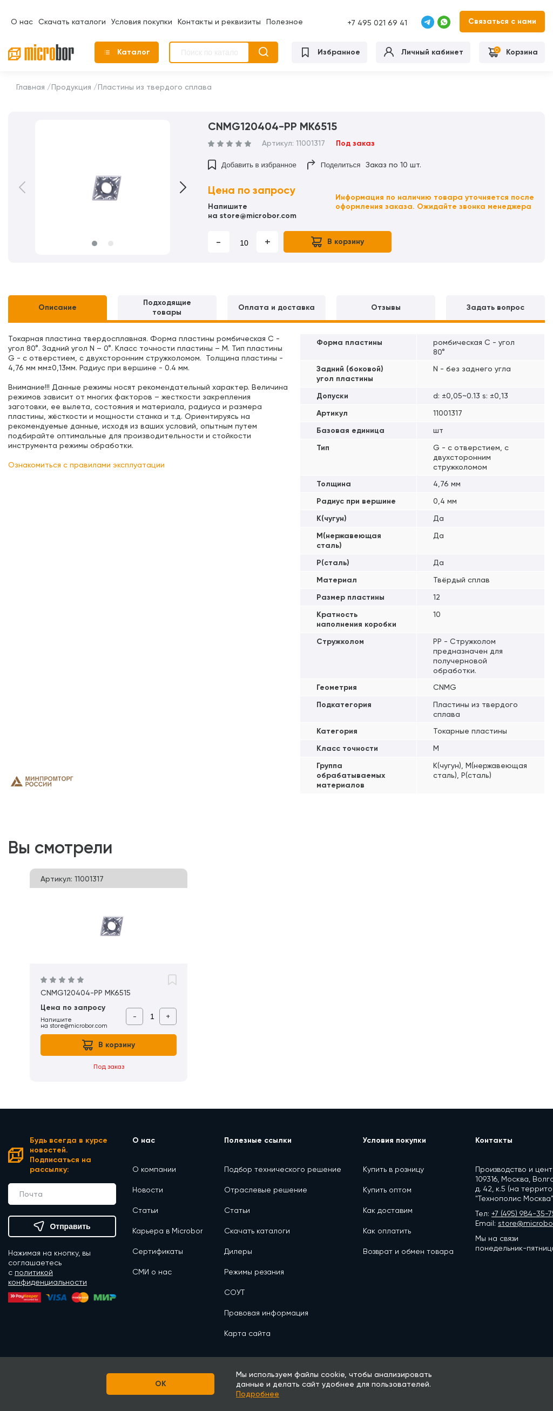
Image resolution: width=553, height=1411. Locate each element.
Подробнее (257, 1393)
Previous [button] (30, 187)
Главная (30, 87)
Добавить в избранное (252, 164)
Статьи (145, 1210)
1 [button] (94, 243)
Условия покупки (141, 21)
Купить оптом (387, 1189)
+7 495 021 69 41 (377, 22)
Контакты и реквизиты (219, 21)
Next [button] (175, 187)
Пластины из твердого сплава (155, 87)
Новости (147, 1189)
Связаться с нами (502, 21)
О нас (22, 21)
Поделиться (334, 164)
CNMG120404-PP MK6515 (86, 992)
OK (160, 1383)
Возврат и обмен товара (408, 1251)
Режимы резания (254, 1271)
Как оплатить (387, 1230)
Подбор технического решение (282, 1169)
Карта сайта (247, 1333)
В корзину (337, 241)
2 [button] (110, 243)
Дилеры (238, 1251)
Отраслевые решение (265, 1189)
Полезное (284, 21)
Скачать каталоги (72, 21)
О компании (154, 1169)
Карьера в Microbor (167, 1230)
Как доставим (388, 1210)
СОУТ (234, 1292)
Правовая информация (266, 1312)
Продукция (71, 87)
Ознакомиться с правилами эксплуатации (86, 464)
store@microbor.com (258, 215)
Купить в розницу (393, 1169)
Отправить (61, 1226)
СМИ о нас (152, 1271)
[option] (102, 187)
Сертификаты (157, 1251)
